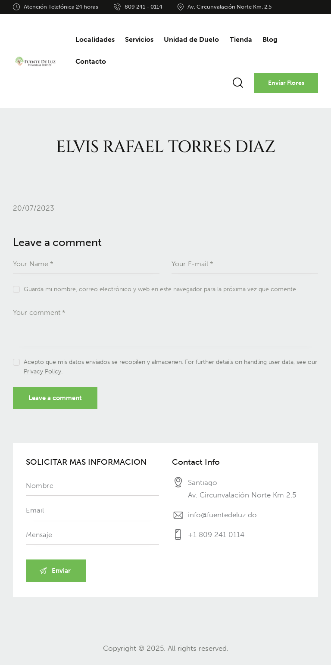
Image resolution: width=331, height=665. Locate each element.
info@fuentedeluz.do (222, 514)
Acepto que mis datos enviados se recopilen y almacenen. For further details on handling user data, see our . (170, 366)
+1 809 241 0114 (216, 534)
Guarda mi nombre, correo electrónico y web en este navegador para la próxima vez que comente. (160, 289)
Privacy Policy (42, 372)
